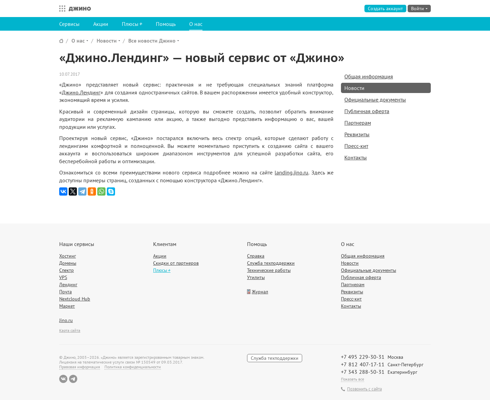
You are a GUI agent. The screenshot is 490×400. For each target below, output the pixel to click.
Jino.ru (66, 320)
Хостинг (67, 256)
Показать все (352, 379)
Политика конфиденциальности (132, 366)
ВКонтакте (63, 379)
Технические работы (269, 270)
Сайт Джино (61, 40)
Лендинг (68, 284)
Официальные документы (375, 99)
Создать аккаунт (385, 8)
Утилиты (256, 277)
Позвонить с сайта (364, 389)
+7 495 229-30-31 (363, 356)
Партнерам (357, 122)
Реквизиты (357, 134)
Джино (80, 8)
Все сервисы (60, 8)
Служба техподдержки (271, 263)
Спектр (66, 270)
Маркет (67, 306)
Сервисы (69, 23)
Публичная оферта (366, 111)
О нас (195, 23)
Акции (100, 23)
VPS (63, 277)
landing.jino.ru (291, 172)
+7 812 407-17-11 (363, 364)
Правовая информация (79, 366)
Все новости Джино (152, 40)
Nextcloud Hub (74, 299)
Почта (65, 292)
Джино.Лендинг (81, 92)
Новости (107, 40)
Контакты (355, 157)
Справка (255, 256)
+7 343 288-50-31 (363, 371)
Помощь (166, 23)
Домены (67, 263)
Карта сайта (69, 330)
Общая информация (368, 76)
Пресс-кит (356, 145)
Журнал (260, 292)
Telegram (73, 379)
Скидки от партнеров (176, 263)
